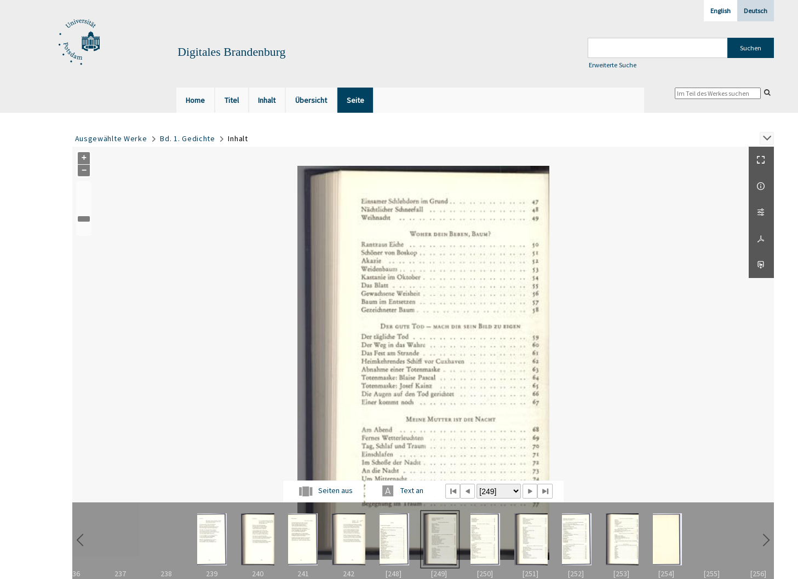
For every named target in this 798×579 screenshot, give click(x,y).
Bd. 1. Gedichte (187, 138)
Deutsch (755, 11)
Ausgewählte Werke (111, 138)
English (720, 11)
